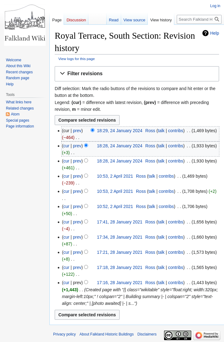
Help (214, 33)
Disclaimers (147, 334)
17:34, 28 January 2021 (119, 237)
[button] (137, 74)
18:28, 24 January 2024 (119, 145)
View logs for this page (76, 59)
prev (77, 130)
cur (66, 145)
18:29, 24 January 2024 (119, 130)
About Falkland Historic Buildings (106, 334)
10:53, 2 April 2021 (115, 176)
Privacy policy (64, 334)
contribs (175, 130)
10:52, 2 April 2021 (115, 206)
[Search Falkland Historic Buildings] (199, 19)
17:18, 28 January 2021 (119, 267)
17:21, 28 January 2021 (119, 252)
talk (161, 130)
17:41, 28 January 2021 (119, 221)
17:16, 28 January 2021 (119, 282)
